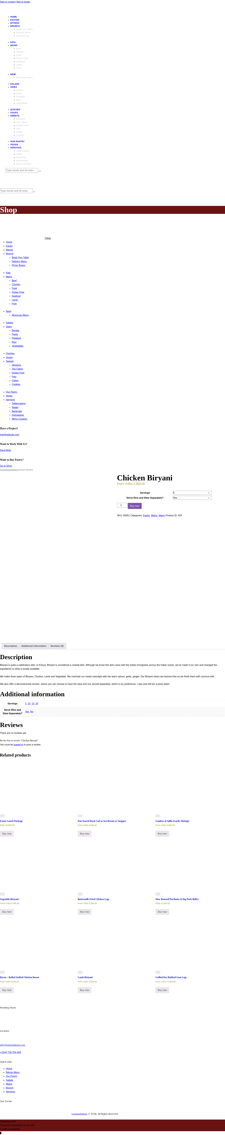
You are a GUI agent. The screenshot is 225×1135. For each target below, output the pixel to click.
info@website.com (9, 434)
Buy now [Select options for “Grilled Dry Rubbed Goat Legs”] (162, 990)
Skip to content (8, 2)
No (31, 711)
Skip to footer (23, 2)
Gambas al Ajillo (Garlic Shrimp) (172, 821)
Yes (27, 711)
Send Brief (5, 450)
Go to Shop (6, 466)
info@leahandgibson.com (12, 1045)
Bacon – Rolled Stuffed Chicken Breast (19, 977)
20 (36, 703)
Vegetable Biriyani (9, 899)
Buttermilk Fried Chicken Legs (93, 899)
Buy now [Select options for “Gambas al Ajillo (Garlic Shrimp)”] (162, 833)
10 (29, 703)
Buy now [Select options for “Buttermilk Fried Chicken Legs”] (84, 912)
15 (33, 703)
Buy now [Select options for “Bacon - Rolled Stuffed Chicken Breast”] (6, 990)
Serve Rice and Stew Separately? (144, 498)
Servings (145, 493)
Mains (15, 470)
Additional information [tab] (33, 646)
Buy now (134, 506)
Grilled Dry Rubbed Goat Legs (171, 977)
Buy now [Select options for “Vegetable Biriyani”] (6, 912)
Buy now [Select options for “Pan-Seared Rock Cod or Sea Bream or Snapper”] (84, 833)
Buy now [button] (6, 833)
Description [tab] (10, 646)
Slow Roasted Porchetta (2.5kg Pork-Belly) (176, 899)
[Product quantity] (122, 505)
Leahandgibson (79, 1113)
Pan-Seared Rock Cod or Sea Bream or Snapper (102, 821)
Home (3, 470)
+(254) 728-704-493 (10, 1052)
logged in (18, 744)
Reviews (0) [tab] (57, 646)
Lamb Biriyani (85, 977)
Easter (9, 470)
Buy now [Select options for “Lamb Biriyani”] (84, 990)
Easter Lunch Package (11, 821)
